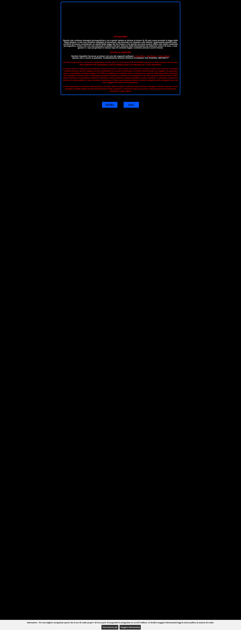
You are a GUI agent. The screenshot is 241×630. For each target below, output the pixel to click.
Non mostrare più (109, 627)
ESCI (131, 104)
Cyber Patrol (164, 56)
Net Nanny (151, 56)
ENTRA (109, 104)
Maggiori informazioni (130, 627)
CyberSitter (140, 56)
